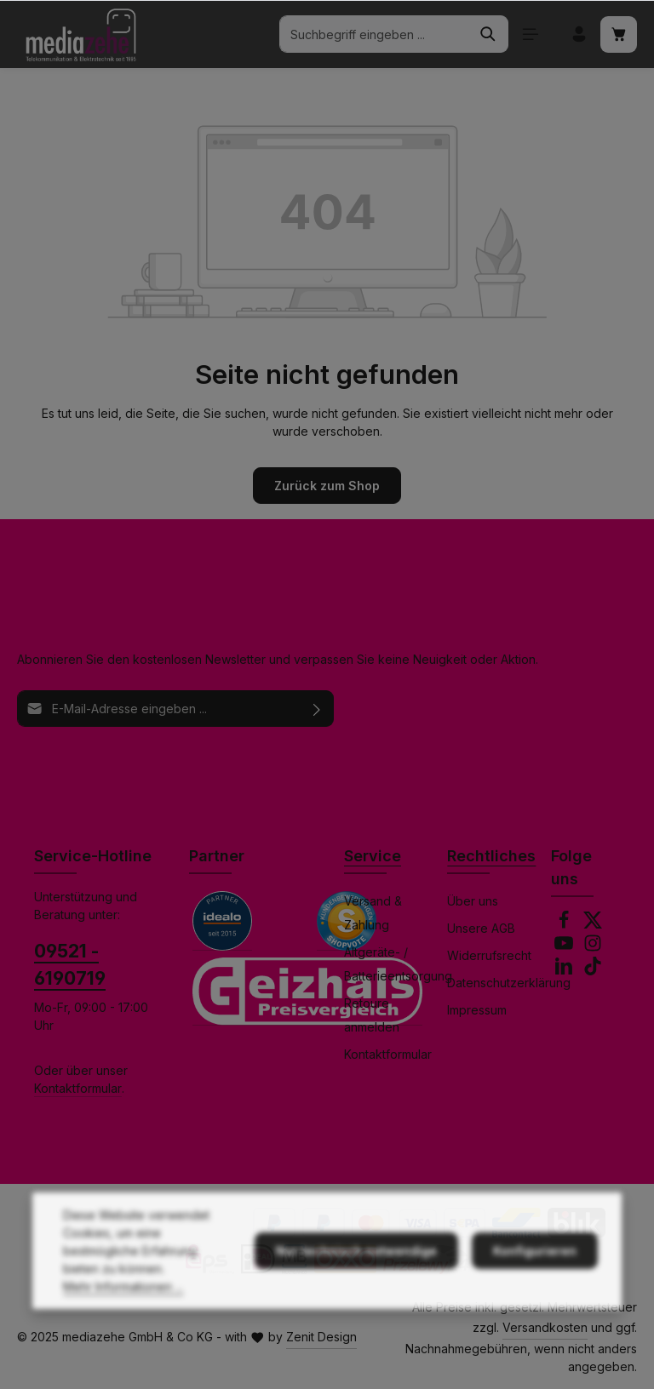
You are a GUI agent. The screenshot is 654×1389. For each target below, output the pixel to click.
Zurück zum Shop (327, 485)
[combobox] (374, 34)
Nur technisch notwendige (356, 1274)
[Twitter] (592, 924)
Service (372, 856)
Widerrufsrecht (489, 955)
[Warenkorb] (618, 34)
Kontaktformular (78, 1088)
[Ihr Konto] (578, 34)
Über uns (472, 901)
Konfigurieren (535, 1274)
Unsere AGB (481, 928)
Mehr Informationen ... (123, 1310)
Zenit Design (321, 1336)
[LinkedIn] (565, 970)
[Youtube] (565, 947)
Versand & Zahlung (373, 913)
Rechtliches (491, 856)
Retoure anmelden (371, 1015)
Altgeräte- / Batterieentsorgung (398, 964)
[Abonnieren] (317, 708)
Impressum (477, 1010)
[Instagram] (592, 947)
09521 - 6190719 (70, 964)
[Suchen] (488, 34)
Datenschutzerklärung (509, 982)
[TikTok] (592, 970)
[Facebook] (565, 924)
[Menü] (530, 34)
